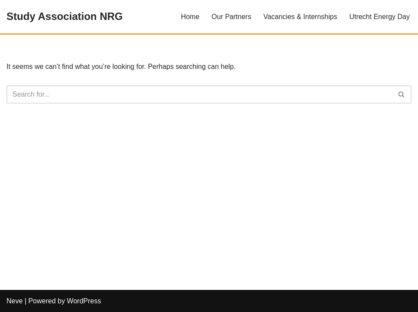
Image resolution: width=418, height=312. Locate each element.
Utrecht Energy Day (379, 16)
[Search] (199, 94)
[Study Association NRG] (64, 17)
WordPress (84, 301)
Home (190, 16)
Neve (14, 301)
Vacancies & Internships (300, 16)
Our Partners (231, 16)
